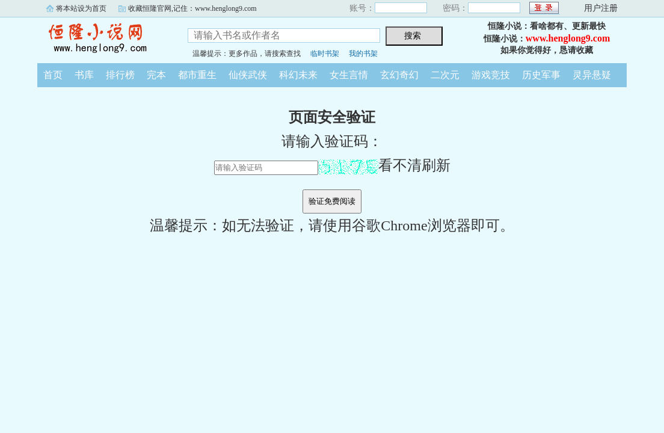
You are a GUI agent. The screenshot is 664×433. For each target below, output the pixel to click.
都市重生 (197, 75)
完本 (156, 75)
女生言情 (349, 75)
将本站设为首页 (81, 8)
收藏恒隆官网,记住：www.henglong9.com (192, 8)
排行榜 (120, 75)
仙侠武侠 (248, 75)
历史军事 (541, 75)
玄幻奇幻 (399, 75)
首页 (53, 75)
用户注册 (601, 8)
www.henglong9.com (568, 38)
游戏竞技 (491, 75)
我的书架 (363, 53)
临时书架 (324, 53)
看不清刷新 (384, 165)
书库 (84, 75)
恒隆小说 (103, 38)
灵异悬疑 (592, 75)
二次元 (445, 75)
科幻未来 (298, 75)
